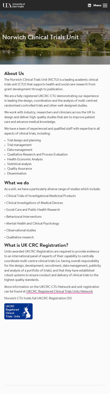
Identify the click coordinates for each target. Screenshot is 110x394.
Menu (100, 5)
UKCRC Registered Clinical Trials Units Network (59, 291)
